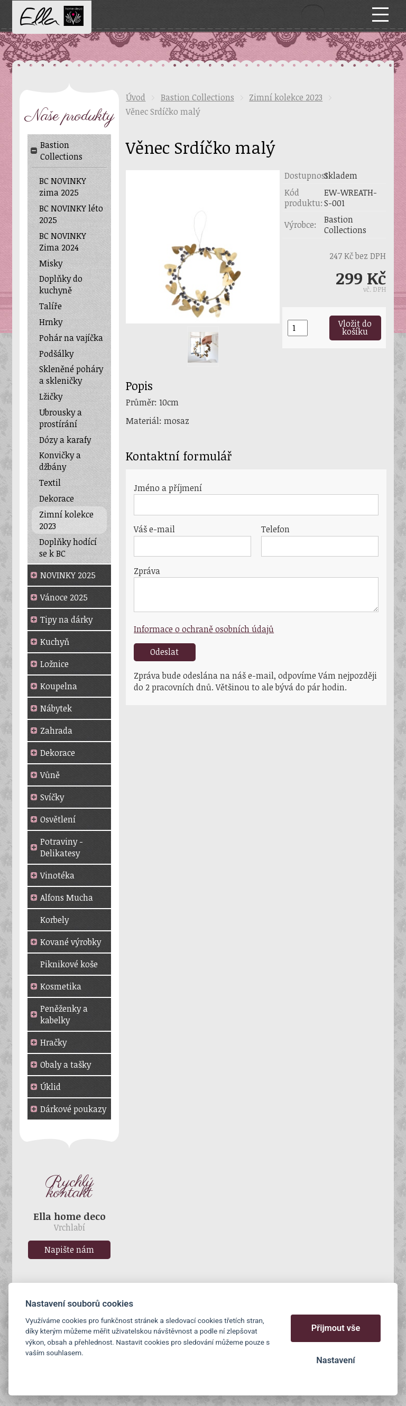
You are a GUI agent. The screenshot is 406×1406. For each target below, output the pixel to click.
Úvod (135, 97)
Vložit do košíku (355, 328)
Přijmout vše (336, 1328)
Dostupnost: (304, 175)
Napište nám (69, 1249)
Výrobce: (300, 224)
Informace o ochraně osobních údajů (204, 629)
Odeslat (164, 652)
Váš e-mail (154, 529)
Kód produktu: (303, 197)
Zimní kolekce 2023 (285, 97)
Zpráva (147, 571)
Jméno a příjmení (168, 488)
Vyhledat (313, 14)
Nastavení (335, 1360)
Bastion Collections (197, 97)
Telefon (275, 529)
